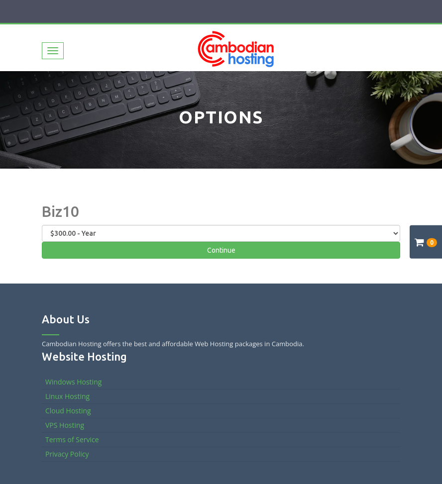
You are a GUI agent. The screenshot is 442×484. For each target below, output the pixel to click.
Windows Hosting (73, 382)
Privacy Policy (67, 454)
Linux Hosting (67, 396)
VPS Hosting (64, 425)
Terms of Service (72, 439)
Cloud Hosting (68, 410)
